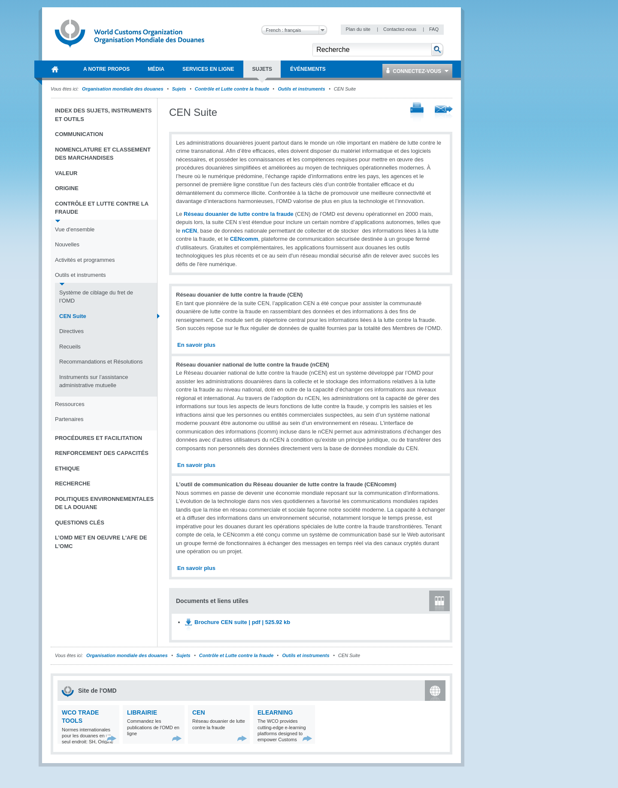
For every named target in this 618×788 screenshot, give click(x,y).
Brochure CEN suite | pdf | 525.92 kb (242, 622)
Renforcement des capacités (101, 453)
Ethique (67, 468)
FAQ (434, 29)
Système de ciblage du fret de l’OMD (96, 296)
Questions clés (79, 522)
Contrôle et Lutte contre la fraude (232, 88)
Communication (79, 134)
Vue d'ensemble (74, 229)
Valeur (66, 173)
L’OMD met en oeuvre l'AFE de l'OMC (101, 541)
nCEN (189, 230)
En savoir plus (196, 345)
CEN (198, 712)
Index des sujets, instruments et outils (103, 114)
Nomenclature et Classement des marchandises (103, 153)
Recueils (70, 346)
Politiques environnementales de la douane (104, 503)
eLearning (275, 712)
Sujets (179, 88)
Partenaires (69, 419)
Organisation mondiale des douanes (122, 88)
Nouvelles (67, 244)
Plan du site (359, 29)
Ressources (70, 404)
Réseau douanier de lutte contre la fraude (239, 214)
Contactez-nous (400, 29)
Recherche (72, 483)
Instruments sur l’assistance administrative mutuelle (93, 381)
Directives (71, 331)
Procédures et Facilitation (98, 438)
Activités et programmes (85, 260)
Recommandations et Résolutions (100, 361)
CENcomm (244, 239)
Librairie (142, 712)
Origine (67, 188)
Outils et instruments (301, 88)
